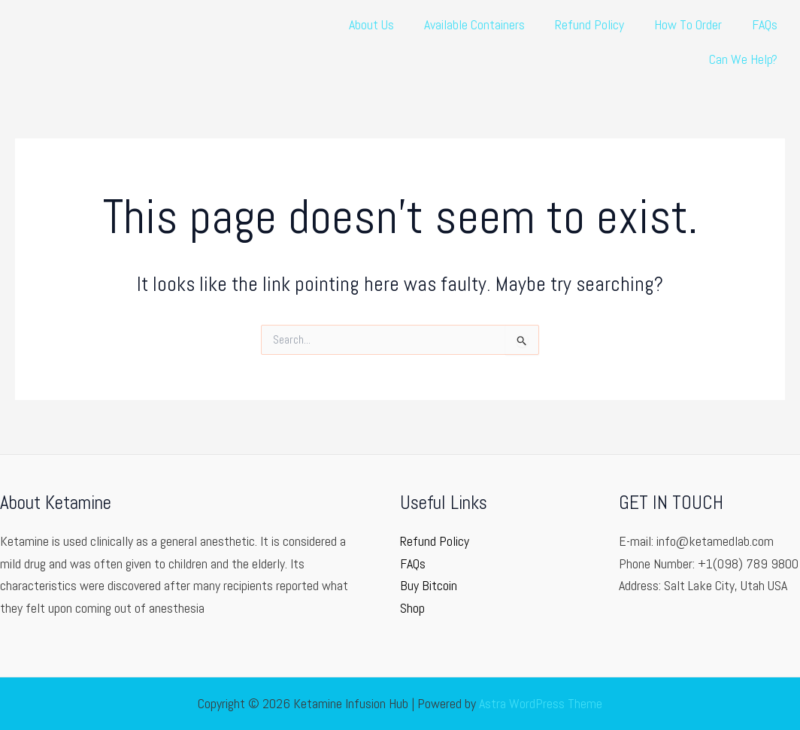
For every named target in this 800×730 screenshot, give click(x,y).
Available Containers (474, 24)
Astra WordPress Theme (540, 703)
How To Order (688, 24)
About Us (371, 24)
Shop (412, 607)
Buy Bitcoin (428, 585)
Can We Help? (743, 59)
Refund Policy (589, 24)
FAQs (764, 24)
